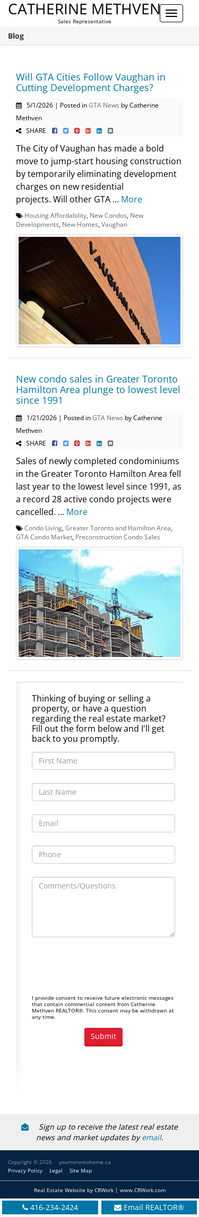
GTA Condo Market (44, 536)
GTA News (104, 105)
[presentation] (112, 971)
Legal (56, 1170)
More (131, 199)
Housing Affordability (55, 215)
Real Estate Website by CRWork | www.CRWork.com (100, 1190)
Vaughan (114, 224)
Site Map (81, 1170)
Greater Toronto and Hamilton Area (118, 527)
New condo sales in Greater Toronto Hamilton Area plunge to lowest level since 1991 (98, 389)
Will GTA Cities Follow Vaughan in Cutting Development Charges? (91, 82)
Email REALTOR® (154, 1207)
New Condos (108, 215)
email (151, 1137)
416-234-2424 (54, 1207)
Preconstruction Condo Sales (117, 536)
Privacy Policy (25, 1170)
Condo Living (43, 527)
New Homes (80, 224)
